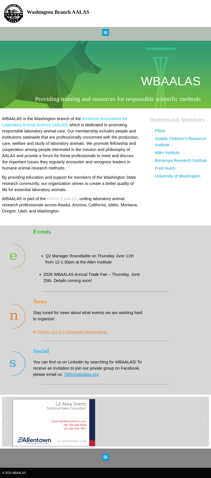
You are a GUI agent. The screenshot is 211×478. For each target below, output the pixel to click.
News (40, 301)
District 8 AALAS (62, 198)
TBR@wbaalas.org (81, 374)
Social (41, 350)
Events (42, 231)
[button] (105, 32)
